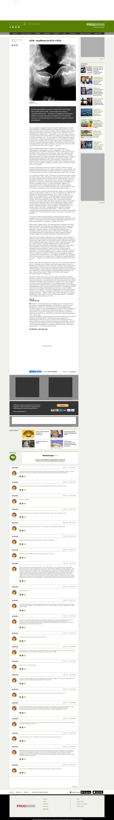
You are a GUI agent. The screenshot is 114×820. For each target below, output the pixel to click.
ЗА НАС (11, 792)
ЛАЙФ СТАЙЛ (97, 33)
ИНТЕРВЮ (37, 33)
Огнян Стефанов (52, 371)
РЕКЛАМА (26, 792)
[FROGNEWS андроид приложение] (85, 792)
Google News (73, 371)
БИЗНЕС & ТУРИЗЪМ (85, 33)
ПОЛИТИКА (56, 33)
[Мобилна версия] (75, 792)
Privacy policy (56, 819)
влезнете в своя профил (43, 461)
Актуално (45, 806)
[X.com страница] (16, 27)
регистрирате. (60, 461)
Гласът (45, 801)
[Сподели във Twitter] (15, 45)
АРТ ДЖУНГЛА (73, 33)
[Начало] (10, 27)
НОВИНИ (15, 33)
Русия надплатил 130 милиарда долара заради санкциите (98, 101)
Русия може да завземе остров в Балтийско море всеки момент (98, 91)
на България (97, 134)
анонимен (15, 467)
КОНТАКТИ (18, 792)
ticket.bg (80, 819)
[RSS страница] (19, 27)
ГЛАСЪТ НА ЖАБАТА (26, 33)
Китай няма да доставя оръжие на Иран (98, 124)
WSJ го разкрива (98, 145)
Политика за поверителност (40, 792)
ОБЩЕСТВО (47, 33)
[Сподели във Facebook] (12, 45)
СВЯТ (64, 33)
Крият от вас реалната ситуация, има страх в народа (98, 81)
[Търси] (25, 24)
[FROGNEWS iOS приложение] (97, 792)
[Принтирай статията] (17, 45)
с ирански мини (98, 112)
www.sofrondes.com (74, 819)
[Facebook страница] (13, 27)
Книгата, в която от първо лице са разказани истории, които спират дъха (98, 70)
